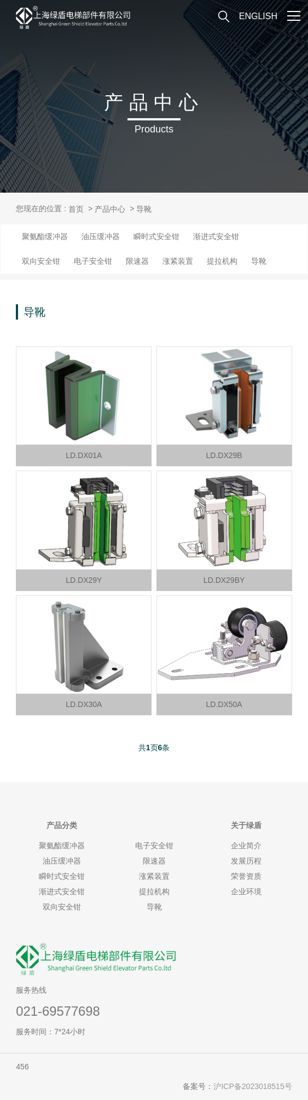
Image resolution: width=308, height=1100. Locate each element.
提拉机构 (222, 261)
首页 (76, 209)
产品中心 (110, 209)
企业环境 (246, 891)
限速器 (137, 261)
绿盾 (246, 825)
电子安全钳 (93, 261)
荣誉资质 (246, 876)
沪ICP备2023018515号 (252, 1086)
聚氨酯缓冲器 (45, 236)
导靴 (144, 209)
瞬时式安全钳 (156, 236)
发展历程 (246, 860)
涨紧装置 (177, 261)
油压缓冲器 (101, 236)
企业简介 (246, 845)
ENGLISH (258, 16)
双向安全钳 (41, 261)
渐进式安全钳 (216, 236)
